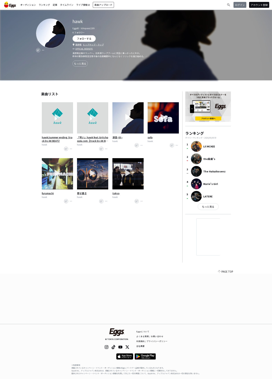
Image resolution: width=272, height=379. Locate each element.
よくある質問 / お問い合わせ (150, 336)
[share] (38, 50)
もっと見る (80, 63)
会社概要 (140, 346)
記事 (55, 4)
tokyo (116, 193)
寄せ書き (82, 193)
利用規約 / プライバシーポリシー (152, 341)
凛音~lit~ (117, 137)
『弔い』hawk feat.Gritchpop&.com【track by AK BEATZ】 (92, 139)
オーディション (28, 4)
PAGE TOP (225, 322)
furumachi (48, 193)
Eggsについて (143, 331)
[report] (43, 50)
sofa (150, 137)
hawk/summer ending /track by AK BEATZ (57, 139)
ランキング (44, 4)
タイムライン (66, 4)
